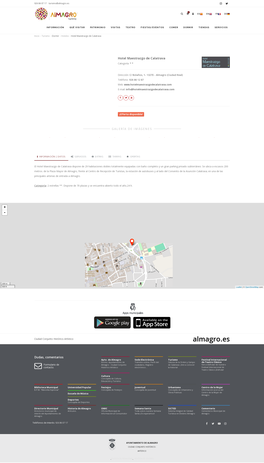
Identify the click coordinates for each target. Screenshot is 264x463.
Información (51, 28)
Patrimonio (94, 28)
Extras (97, 157)
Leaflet (239, 288)
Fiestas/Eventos (150, 28)
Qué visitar (73, 28)
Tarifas (115, 157)
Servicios (220, 28)
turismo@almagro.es (59, 3)
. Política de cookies (143, 459)
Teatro (128, 28)
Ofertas (133, 157)
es (200, 14)
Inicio (36, 36)
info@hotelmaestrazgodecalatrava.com (150, 89)
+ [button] (5, 208)
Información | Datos (51, 157)
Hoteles (65, 36)
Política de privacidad (121, 459)
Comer (172, 28)
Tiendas (203, 28)
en (209, 14)
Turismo (46, 36)
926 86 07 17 (40, 3)
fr (218, 14)
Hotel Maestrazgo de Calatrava (141, 59)
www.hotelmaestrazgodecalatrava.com (148, 85)
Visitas (112, 28)
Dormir (187, 28)
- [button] (4, 213)
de (227, 14)
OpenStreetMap (252, 288)
